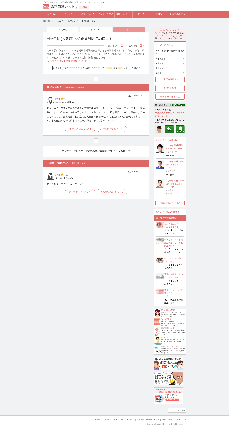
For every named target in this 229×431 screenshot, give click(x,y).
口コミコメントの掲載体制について (68, 61)
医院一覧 (63, 30)
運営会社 (98, 419)
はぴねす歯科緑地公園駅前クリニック (175, 147)
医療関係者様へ (177, 14)
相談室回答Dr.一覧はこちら (170, 346)
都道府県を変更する (170, 97)
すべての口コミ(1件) (80, 129)
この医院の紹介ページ (112, 129)
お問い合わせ (167, 419)
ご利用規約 (130, 419)
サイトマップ (180, 419)
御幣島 (160, 58)
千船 (159, 68)
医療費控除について (167, 328)
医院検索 (51, 14)
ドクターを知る (105, 14)
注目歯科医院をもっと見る (170, 203)
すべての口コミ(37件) (79, 192)
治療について (87, 14)
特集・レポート (123, 14)
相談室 (159, 14)
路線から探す (170, 88)
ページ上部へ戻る (178, 410)
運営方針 (140, 419)
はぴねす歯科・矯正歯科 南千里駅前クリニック (175, 183)
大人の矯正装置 (166, 319)
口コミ (141, 14)
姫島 (159, 63)
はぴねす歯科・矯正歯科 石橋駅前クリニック (175, 164)
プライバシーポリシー (113, 419)
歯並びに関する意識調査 (169, 310)
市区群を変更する (170, 79)
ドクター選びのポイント (169, 337)
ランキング (69, 14)
